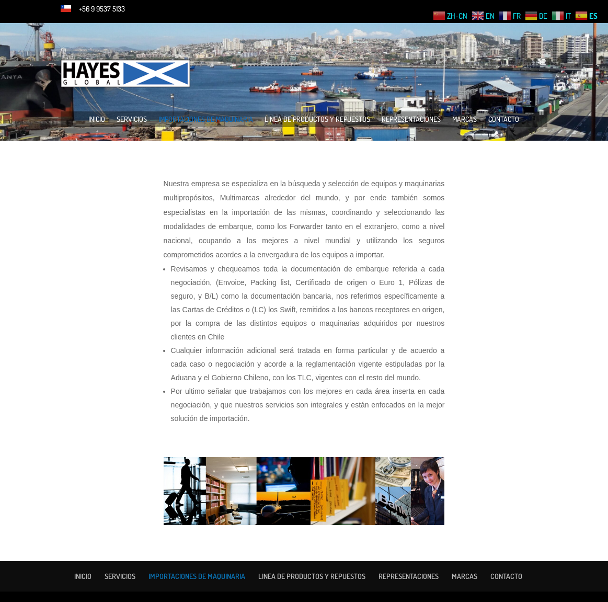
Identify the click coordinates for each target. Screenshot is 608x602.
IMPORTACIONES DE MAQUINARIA (205, 119)
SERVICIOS (132, 119)
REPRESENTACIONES (411, 119)
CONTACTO (503, 119)
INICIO (96, 119)
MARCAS (464, 119)
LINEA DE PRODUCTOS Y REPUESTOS (317, 119)
